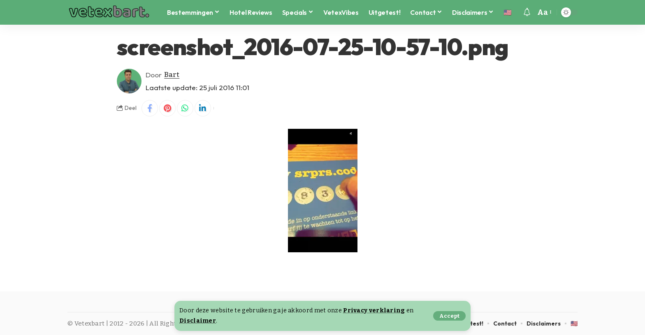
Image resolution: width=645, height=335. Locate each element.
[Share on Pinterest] (167, 108)
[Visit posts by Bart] (129, 81)
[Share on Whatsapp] (185, 108)
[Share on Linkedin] (203, 108)
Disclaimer (197, 320)
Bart (171, 74)
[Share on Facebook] (150, 108)
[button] (449, 316)
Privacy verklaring (374, 310)
